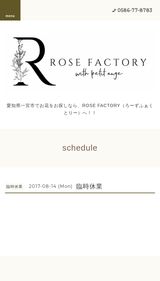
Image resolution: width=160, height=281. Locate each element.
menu (10, 10)
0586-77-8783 (134, 10)
